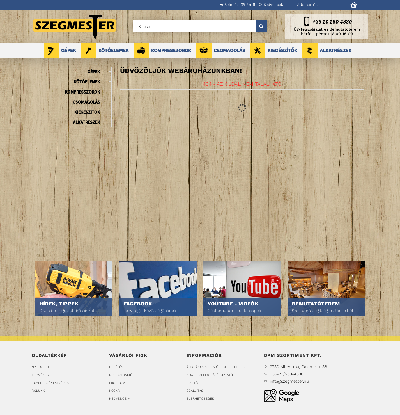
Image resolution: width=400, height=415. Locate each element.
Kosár (114, 391)
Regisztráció (120, 375)
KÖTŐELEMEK (113, 50)
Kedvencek (270, 5)
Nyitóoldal (42, 367)
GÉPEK (68, 50)
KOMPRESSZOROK (171, 50)
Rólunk (38, 391)
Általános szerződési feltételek (216, 367)
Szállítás (195, 391)
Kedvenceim (119, 398)
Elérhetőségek (200, 398)
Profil (242, 5)
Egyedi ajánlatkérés (50, 383)
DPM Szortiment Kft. (281, 395)
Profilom (117, 383)
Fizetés (193, 383)
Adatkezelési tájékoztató (210, 375)
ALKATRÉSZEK (335, 50)
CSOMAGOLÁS (229, 50)
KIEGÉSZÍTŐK (282, 50)
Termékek (40, 375)
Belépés (216, 5)
